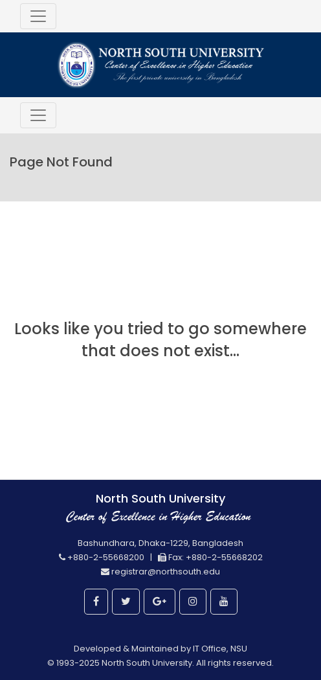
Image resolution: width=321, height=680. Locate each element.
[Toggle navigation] (38, 16)
